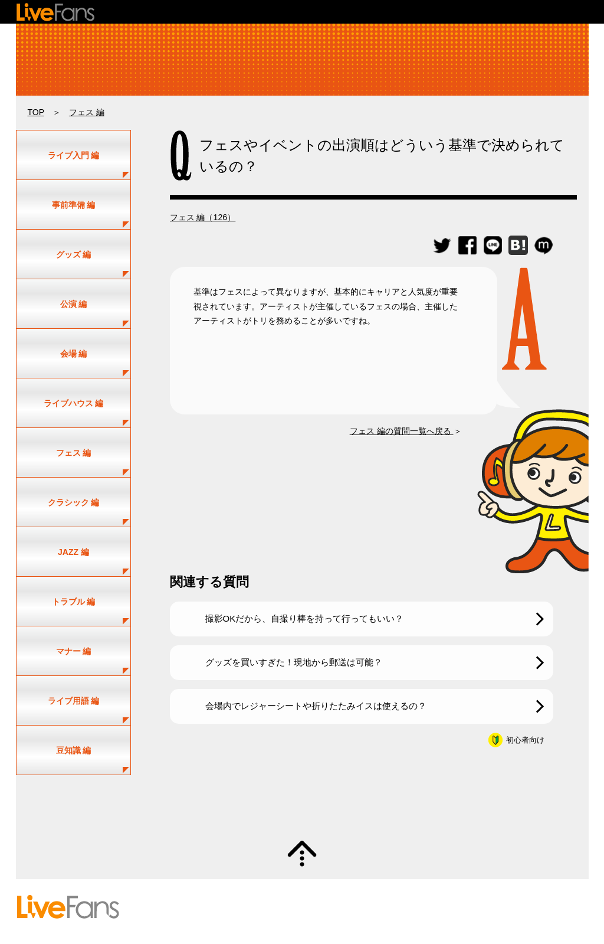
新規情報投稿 (346, 896)
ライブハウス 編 (74, 403)
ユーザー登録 (294, 896)
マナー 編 (73, 651)
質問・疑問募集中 (302, 807)
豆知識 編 (73, 750)
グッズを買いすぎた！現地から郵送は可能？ (293, 662)
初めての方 (157, 907)
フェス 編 (86, 112)
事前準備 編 (74, 205)
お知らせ (514, 907)
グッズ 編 (73, 254)
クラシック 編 (74, 502)
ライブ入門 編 (74, 155)
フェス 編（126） (203, 217)
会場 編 (73, 353)
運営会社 (475, 907)
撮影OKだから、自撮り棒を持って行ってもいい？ (304, 618)
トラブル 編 (74, 601)
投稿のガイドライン (216, 907)
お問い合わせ (311, 907)
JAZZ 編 (73, 552)
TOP (36, 112)
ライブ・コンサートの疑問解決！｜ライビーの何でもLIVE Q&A (302, 60)
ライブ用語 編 (74, 700)
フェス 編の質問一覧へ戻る (402, 431)
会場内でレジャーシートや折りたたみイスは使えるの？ (315, 706)
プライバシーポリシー (415, 907)
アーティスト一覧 (234, 896)
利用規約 (356, 907)
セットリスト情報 (167, 896)
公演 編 (73, 304)
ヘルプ (269, 907)
